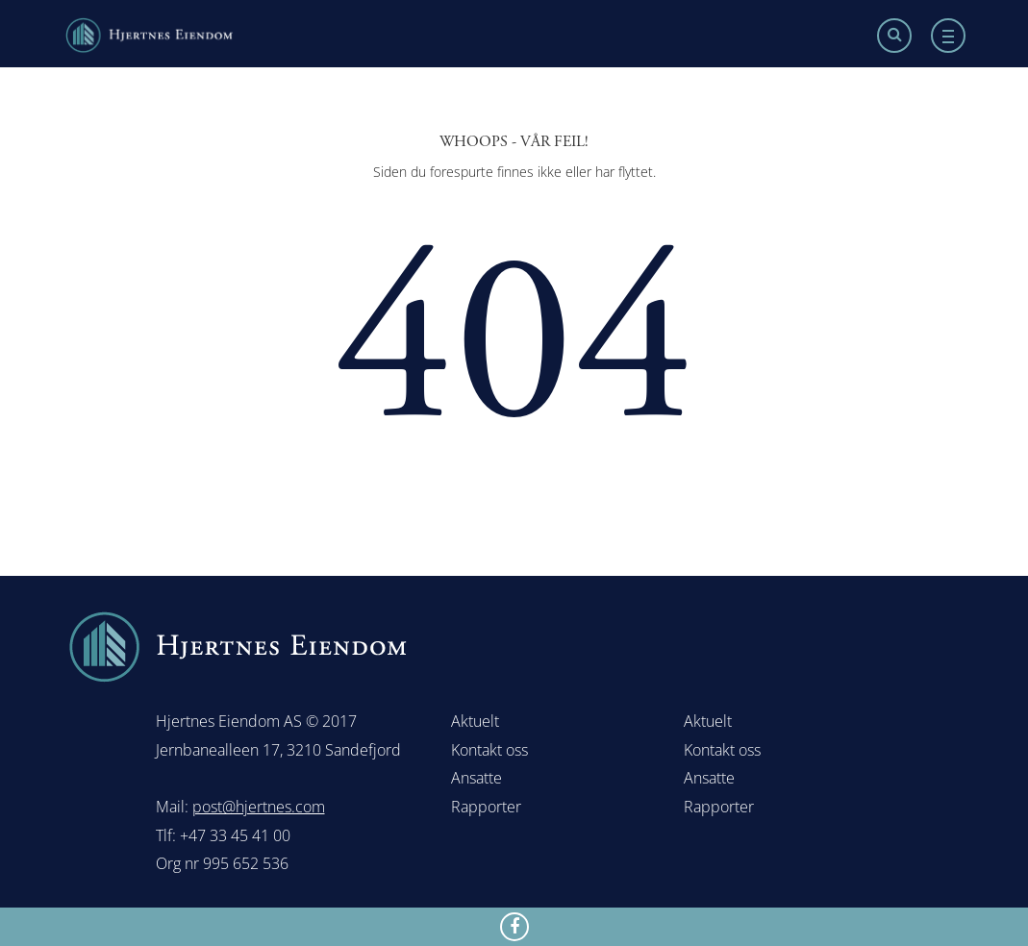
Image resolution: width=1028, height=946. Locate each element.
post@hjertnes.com (258, 806)
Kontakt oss (489, 749)
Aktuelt (475, 721)
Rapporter (486, 806)
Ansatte (476, 777)
